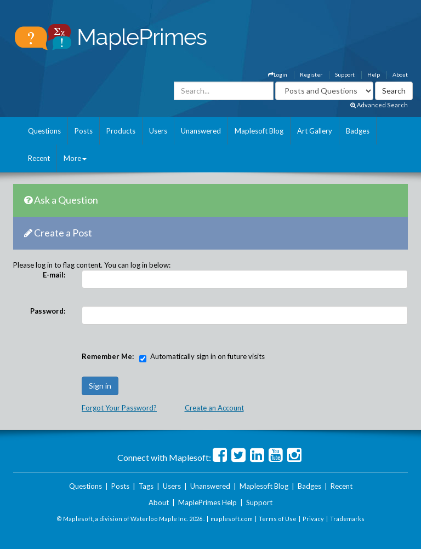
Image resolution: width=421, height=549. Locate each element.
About (400, 74)
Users (158, 130)
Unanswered (201, 130)
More (75, 158)
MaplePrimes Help (207, 502)
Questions (44, 130)
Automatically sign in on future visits (207, 356)
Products (120, 130)
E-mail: (54, 274)
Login (277, 74)
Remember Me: (108, 356)
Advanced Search (379, 104)
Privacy (313, 518)
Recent (39, 158)
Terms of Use (278, 518)
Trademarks (347, 518)
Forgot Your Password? (119, 407)
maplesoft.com (231, 518)
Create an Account (214, 407)
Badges (357, 130)
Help (373, 74)
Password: (47, 311)
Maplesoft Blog (259, 130)
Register (311, 74)
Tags (146, 486)
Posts (84, 130)
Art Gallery (314, 130)
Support (345, 74)
